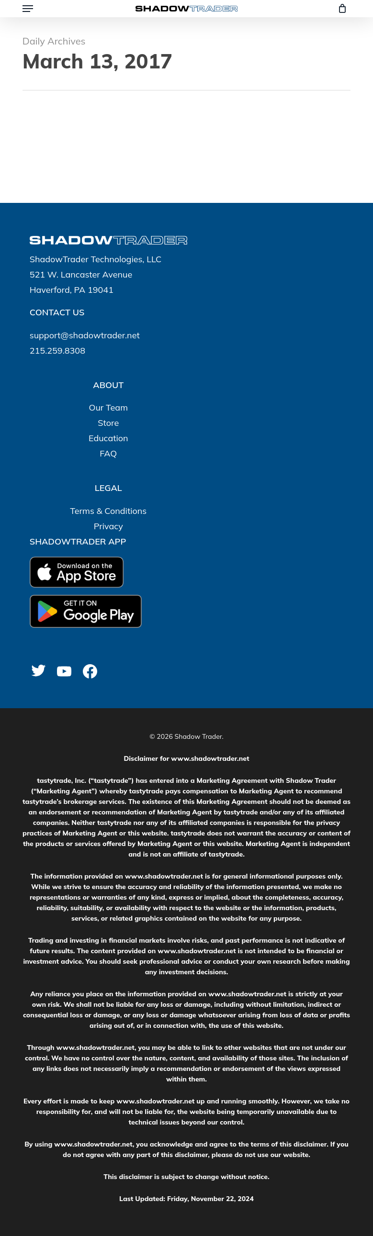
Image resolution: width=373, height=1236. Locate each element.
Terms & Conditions (108, 510)
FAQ (108, 453)
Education (108, 438)
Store (108, 422)
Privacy (108, 526)
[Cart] (340, 8)
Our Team (108, 407)
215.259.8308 (57, 350)
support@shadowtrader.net (85, 335)
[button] (28, 8)
